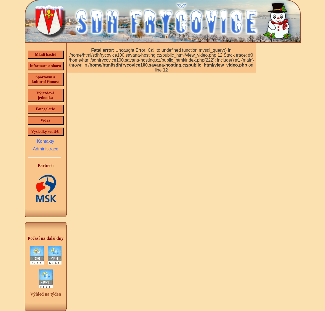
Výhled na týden (45, 294)
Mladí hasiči (45, 54)
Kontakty (45, 141)
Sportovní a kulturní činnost (45, 79)
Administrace (45, 149)
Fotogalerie (45, 109)
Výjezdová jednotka (45, 95)
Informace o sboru (45, 66)
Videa (45, 120)
